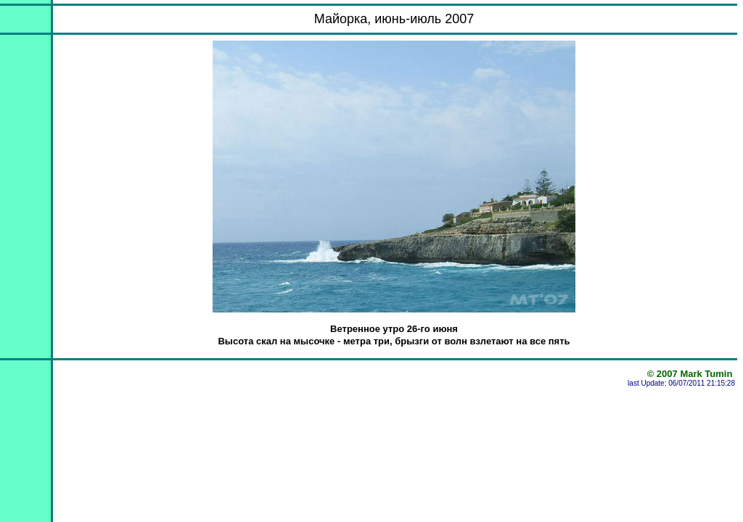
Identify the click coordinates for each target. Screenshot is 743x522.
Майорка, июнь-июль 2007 (394, 19)
